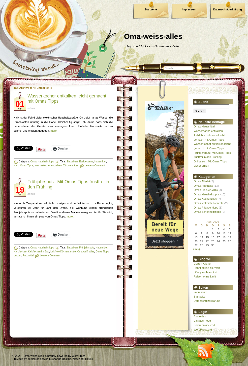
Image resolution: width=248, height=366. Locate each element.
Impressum (189, 9)
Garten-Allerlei (202, 263)
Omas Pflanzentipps (206, 207)
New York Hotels (83, 358)
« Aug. (197, 248)
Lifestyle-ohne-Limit (205, 272)
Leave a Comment (95, 165)
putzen (17, 255)
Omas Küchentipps (205, 198)
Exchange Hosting (60, 358)
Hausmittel (100, 161)
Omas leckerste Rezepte (208, 203)
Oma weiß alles (85, 251)
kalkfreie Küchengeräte (63, 251)
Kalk (16, 165)
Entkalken (72, 161)
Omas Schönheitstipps (207, 211)
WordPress (78, 355)
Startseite (150, 9)
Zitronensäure (71, 165)
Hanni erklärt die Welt (207, 267)
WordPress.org (203, 329)
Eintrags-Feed (202, 320)
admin (31, 108)
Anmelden (200, 316)
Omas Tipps (26, 165)
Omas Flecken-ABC (206, 189)
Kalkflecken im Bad (38, 251)
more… (54, 130)
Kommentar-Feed (204, 325)
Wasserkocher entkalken (48, 165)
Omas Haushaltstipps (42, 161)
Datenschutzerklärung (227, 9)
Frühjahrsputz (86, 247)
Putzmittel (28, 255)
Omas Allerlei (202, 181)
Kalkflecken (20, 251)
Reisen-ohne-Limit (205, 276)
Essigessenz (86, 161)
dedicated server (38, 358)
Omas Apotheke (203, 185)
